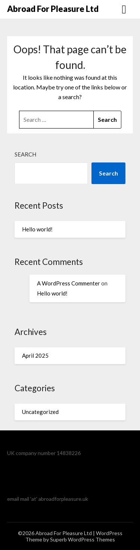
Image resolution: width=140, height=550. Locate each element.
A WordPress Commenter (68, 283)
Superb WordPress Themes (82, 539)
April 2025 (35, 355)
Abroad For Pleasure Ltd (53, 9)
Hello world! (37, 229)
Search (25, 154)
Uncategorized (40, 411)
